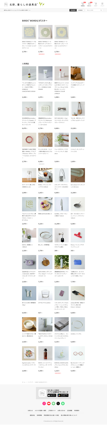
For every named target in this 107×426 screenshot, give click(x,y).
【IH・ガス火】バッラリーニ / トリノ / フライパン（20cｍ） (78, 216)
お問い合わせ (61, 410)
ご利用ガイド (52, 410)
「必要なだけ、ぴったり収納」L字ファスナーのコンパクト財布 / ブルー (78, 274)
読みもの (89, 5)
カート (95, 5)
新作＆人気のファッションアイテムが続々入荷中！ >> (17, 10)
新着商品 (83, 5)
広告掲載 (69, 410)
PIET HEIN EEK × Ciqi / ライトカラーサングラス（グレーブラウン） (61, 120)
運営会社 (32, 415)
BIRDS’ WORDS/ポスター (41, 382)
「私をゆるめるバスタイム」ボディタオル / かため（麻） (45, 336)
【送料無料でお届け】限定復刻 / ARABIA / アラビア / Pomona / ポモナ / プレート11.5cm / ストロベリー (29, 153)
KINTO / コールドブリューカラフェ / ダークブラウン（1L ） (45, 365)
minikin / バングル (76, 334)
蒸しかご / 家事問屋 (43, 245)
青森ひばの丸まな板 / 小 (45, 214)
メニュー (102, 5)
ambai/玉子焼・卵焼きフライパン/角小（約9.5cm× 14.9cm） (78, 305)
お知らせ (30, 410)
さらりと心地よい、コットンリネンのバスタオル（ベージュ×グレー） (61, 336)
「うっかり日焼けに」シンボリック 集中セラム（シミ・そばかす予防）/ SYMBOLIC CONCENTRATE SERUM (29, 87)
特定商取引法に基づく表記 (51, 415)
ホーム (23, 382)
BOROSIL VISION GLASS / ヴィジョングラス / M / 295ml (61, 365)
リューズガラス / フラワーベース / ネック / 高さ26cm (61, 151)
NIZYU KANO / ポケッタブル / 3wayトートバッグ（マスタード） (45, 274)
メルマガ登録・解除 (40, 410)
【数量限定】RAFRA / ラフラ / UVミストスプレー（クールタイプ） (61, 274)
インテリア (30, 382)
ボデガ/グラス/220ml (44, 303)
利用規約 (76, 410)
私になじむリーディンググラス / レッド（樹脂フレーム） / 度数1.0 (77, 365)
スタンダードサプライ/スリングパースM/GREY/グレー (61, 187)
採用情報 (39, 415)
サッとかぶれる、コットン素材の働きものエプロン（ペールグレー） (45, 151)
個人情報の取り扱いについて (69, 415)
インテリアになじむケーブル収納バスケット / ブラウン (78, 85)
